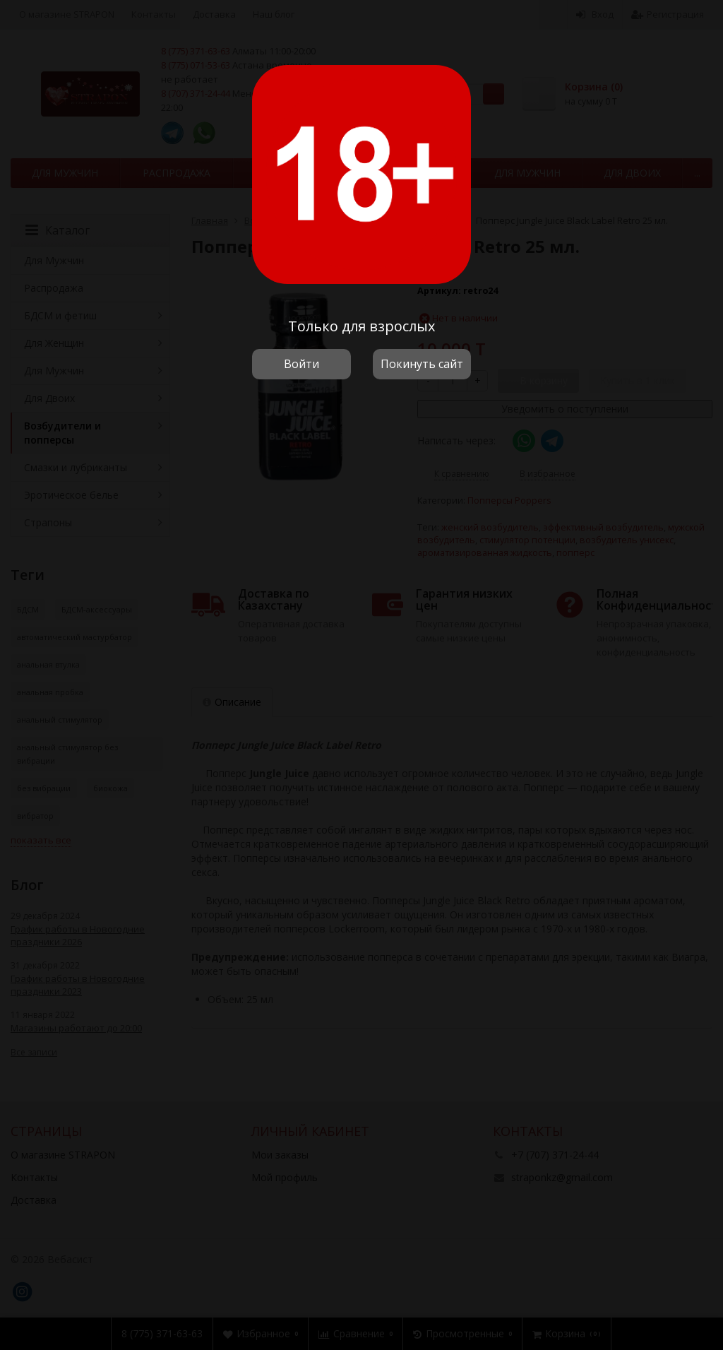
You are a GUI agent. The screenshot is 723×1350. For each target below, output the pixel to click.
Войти (301, 364)
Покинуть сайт (422, 364)
